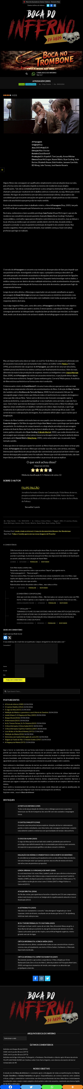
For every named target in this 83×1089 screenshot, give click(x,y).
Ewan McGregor (9, 523)
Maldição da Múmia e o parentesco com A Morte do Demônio (26, 712)
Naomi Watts (41, 523)
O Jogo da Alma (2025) (13, 710)
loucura (17, 523)
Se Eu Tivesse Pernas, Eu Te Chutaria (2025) (20, 723)
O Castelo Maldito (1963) (14, 707)
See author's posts (32, 507)
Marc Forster (25, 523)
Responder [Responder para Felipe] (44, 588)
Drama (74, 521)
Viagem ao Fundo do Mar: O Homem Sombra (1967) (23, 740)
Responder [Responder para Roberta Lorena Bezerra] (63, 623)
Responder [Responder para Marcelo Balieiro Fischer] (64, 603)
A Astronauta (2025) (12, 721)
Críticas (21, 84)
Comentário (7, 645)
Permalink (34, 562)
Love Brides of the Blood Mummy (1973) (19, 731)
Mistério (33, 523)
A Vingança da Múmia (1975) (15, 742)
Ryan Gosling (50, 523)
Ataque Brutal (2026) (12, 718)
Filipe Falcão (30, 487)
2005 (61, 521)
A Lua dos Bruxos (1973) (19, 1052)
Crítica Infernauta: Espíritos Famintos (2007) (21, 729)
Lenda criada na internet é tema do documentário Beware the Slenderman (43, 531)
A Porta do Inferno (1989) (14, 704)
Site (4, 675)
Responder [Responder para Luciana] (45, 562)
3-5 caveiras (68, 521)
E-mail (5, 670)
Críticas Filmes (31, 84)
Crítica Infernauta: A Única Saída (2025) (19, 726)
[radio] (33, 470)
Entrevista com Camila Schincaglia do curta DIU (22, 737)
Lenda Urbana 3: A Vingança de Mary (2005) (20, 715)
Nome (5, 666)
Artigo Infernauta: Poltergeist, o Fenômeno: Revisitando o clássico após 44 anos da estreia (45, 1057)
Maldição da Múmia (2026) (14, 734)
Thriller (58, 523)
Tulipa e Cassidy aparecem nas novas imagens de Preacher (34, 534)
